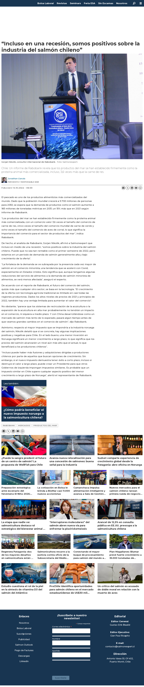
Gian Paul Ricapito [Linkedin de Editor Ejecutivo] (120, 635)
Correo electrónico (62, 626)
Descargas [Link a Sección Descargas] (24, 656)
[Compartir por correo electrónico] (136, 188)
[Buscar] (134, 3)
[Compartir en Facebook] (123, 188)
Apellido (56, 651)
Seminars (75, 3)
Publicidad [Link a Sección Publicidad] (24, 639)
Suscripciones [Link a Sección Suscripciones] (24, 634)
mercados (24, 425)
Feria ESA (89, 3)
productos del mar (45, 425)
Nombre (56, 639)
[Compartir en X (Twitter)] (128, 188)
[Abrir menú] (141, 3)
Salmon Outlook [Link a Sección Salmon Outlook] (24, 645)
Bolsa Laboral (45, 3)
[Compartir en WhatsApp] (140, 188)
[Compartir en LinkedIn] (132, 188)
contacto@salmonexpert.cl (120, 646)
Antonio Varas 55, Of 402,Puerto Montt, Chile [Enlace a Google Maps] (120, 660)
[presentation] (72, 667)
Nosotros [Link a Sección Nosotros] (24, 623)
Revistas (62, 3)
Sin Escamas (105, 3)
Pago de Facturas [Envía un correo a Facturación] (24, 650)
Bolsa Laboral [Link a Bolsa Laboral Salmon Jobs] (24, 628)
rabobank (9, 425)
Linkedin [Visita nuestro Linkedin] (24, 661)
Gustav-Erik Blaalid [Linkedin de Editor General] (120, 625)
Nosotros (121, 3)
